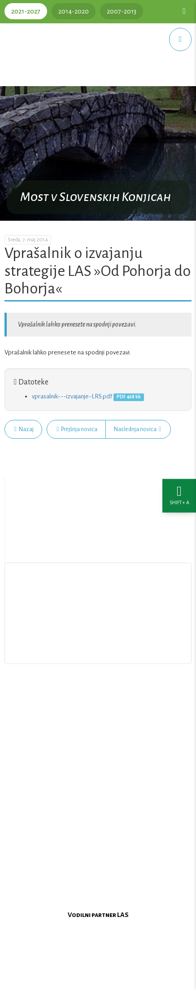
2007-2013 (121, 11)
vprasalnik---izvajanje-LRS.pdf (72, 396)
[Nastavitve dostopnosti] (179, 495)
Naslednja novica (137, 429)
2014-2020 (73, 11)
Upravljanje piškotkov (98, 647)
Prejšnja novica (77, 429)
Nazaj (24, 429)
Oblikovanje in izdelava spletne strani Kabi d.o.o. (98, 979)
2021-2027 (25, 11)
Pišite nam (98, 627)
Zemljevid (98, 542)
